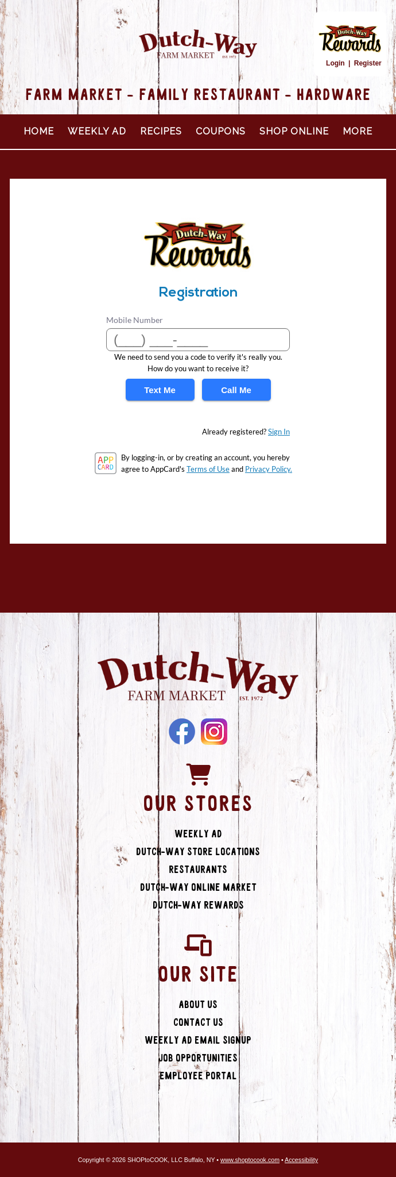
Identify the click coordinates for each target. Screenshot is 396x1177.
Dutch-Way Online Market (198, 887)
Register (368, 63)
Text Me (160, 390)
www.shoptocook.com (249, 1159)
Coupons (221, 131)
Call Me (236, 390)
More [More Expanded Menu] (357, 131)
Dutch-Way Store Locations (198, 852)
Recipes (161, 131)
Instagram (214, 731)
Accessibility (301, 1159)
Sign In (279, 431)
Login (335, 63)
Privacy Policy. (268, 469)
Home (39, 131)
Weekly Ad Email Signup (198, 1040)
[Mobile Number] (198, 339)
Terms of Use (208, 469)
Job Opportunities (198, 1058)
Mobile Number (134, 320)
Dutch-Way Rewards (198, 905)
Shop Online (294, 131)
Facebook (182, 731)
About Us (198, 1004)
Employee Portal (198, 1076)
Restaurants (198, 869)
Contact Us (198, 1022)
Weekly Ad (97, 131)
